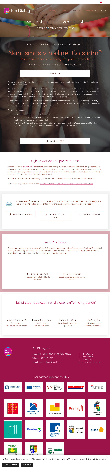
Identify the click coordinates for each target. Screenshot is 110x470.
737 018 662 (48, 358)
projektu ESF (28, 167)
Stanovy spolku (87, 357)
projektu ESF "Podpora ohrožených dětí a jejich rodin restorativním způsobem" (66, 184)
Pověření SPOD (87, 360)
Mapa (68, 354)
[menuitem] (48, 10)
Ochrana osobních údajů (91, 362)
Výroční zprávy (87, 354)
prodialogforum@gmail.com (49, 362)
